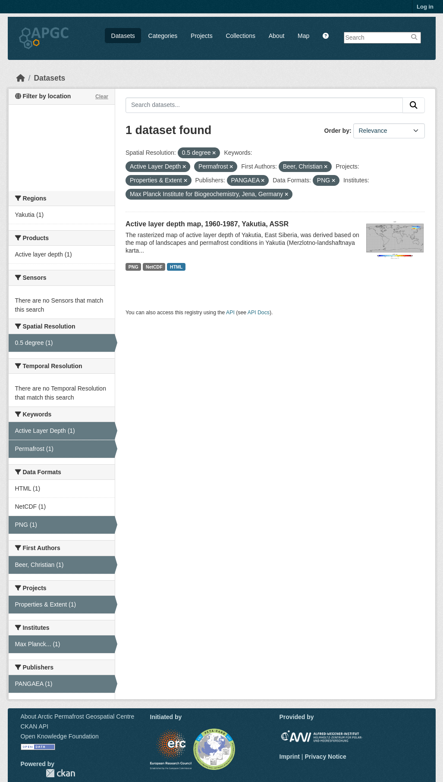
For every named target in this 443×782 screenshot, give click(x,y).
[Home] (20, 78)
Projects (202, 35)
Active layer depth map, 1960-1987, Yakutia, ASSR (207, 224)
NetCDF (154, 266)
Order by (336, 130)
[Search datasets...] (264, 105)
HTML (176, 266)
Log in (425, 6)
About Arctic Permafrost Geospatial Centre (78, 716)
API (230, 313)
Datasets (123, 35)
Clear (101, 97)
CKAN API (35, 726)
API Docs (259, 313)
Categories (163, 35)
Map (303, 35)
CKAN (60, 773)
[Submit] (413, 105)
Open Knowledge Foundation (60, 736)
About (277, 35)
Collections (240, 35)
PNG (133, 266)
